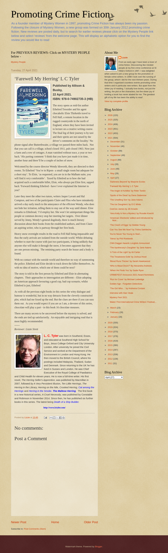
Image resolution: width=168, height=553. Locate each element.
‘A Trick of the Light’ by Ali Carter (125, 252)
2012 (110, 359)
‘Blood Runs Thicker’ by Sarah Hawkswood (130, 261)
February (114, 312)
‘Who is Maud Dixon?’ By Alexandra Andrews (131, 266)
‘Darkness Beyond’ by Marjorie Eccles (127, 182)
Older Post (91, 522)
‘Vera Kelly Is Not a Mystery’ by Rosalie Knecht (132, 213)
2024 (110, 124)
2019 (110, 327)
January (114, 317)
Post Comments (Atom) (35, 529)
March (113, 307)
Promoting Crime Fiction (60, 14)
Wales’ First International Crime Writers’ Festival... (133, 302)
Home (55, 522)
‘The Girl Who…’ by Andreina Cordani (127, 288)
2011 (110, 363)
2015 (110, 345)
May (112, 173)
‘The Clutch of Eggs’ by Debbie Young (127, 225)
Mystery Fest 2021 (118, 297)
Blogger (98, 546)
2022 (110, 133)
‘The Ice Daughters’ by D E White (125, 204)
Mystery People (18, 62)
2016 (110, 341)
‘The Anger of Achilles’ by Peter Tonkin (128, 191)
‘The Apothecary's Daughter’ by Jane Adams (130, 247)
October (114, 151)
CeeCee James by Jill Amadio (124, 209)
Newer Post (18, 522)
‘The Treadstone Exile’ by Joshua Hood (128, 257)
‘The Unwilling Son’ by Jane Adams (126, 200)
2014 (110, 350)
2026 (110, 115)
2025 (110, 119)
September (115, 155)
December (115, 141)
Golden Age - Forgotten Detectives (126, 284)
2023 (110, 129)
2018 (110, 331)
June (113, 169)
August (113, 160)
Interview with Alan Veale (121, 293)
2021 (110, 138)
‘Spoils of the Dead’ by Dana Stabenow (128, 195)
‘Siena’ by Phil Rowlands (121, 238)
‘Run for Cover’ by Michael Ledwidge (127, 279)
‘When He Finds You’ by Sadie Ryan (127, 270)
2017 (110, 336)
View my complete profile (116, 101)
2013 (110, 354)
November (115, 146)
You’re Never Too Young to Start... (125, 234)
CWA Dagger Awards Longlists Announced (130, 243)
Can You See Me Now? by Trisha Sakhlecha (130, 229)
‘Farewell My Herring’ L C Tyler (124, 186)
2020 (110, 322)
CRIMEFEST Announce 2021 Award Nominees (132, 275)
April (112, 178)
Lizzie (125, 57)
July (112, 164)
